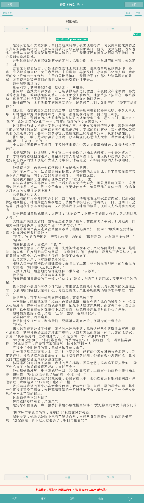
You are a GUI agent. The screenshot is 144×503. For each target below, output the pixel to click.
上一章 (24, 28)
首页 (133, 4)
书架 (138, 13)
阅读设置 (7, 13)
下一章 (110, 28)
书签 (67, 28)
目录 (128, 13)
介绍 (10, 4)
